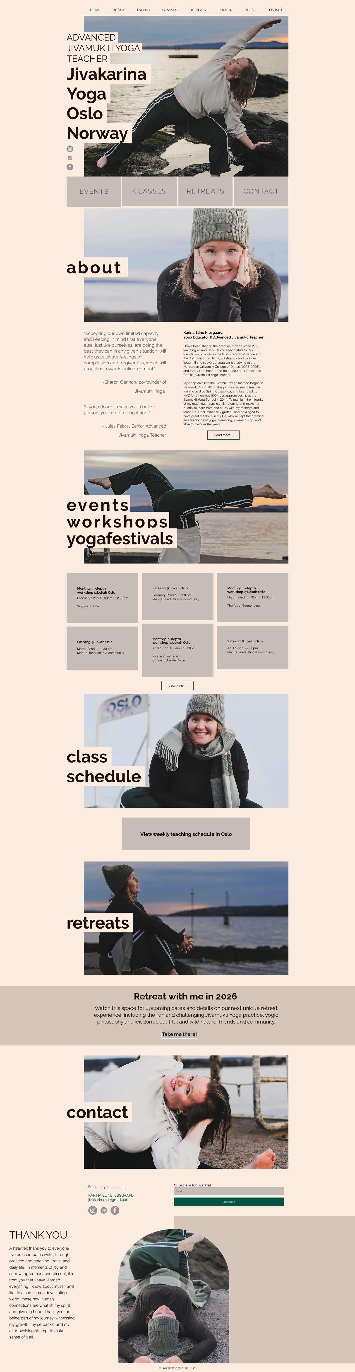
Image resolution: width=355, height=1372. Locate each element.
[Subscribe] (229, 1202)
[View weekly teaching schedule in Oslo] (186, 834)
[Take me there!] (179, 1034)
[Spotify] (103, 1210)
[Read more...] (223, 435)
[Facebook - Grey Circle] (70, 167)
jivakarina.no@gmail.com (109, 1200)
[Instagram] (92, 1210)
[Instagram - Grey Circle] (70, 148)
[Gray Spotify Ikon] (70, 158)
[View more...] (177, 685)
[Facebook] (114, 1210)
